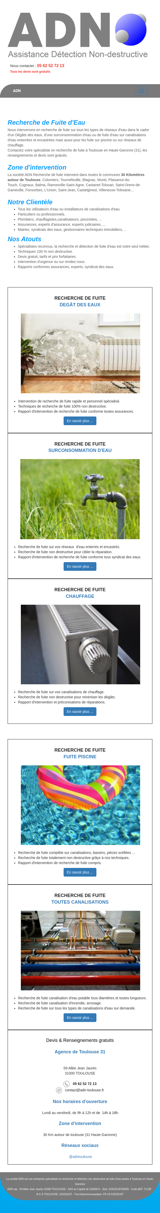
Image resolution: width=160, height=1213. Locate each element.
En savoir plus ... (80, 421)
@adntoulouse (80, 1157)
